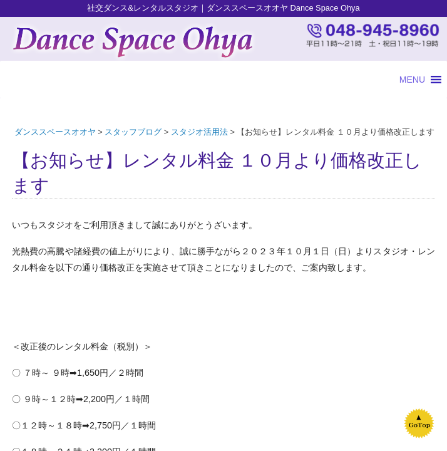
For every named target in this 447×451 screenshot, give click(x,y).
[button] (412, 79)
